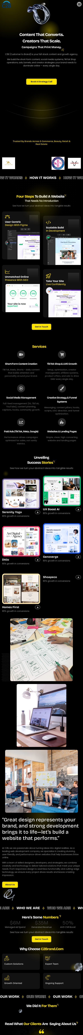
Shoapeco (50, 577)
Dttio (5, 559)
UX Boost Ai (51, 509)
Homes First (10, 607)
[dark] (43, 4)
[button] (79, 4)
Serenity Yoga (12, 512)
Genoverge (50, 556)
